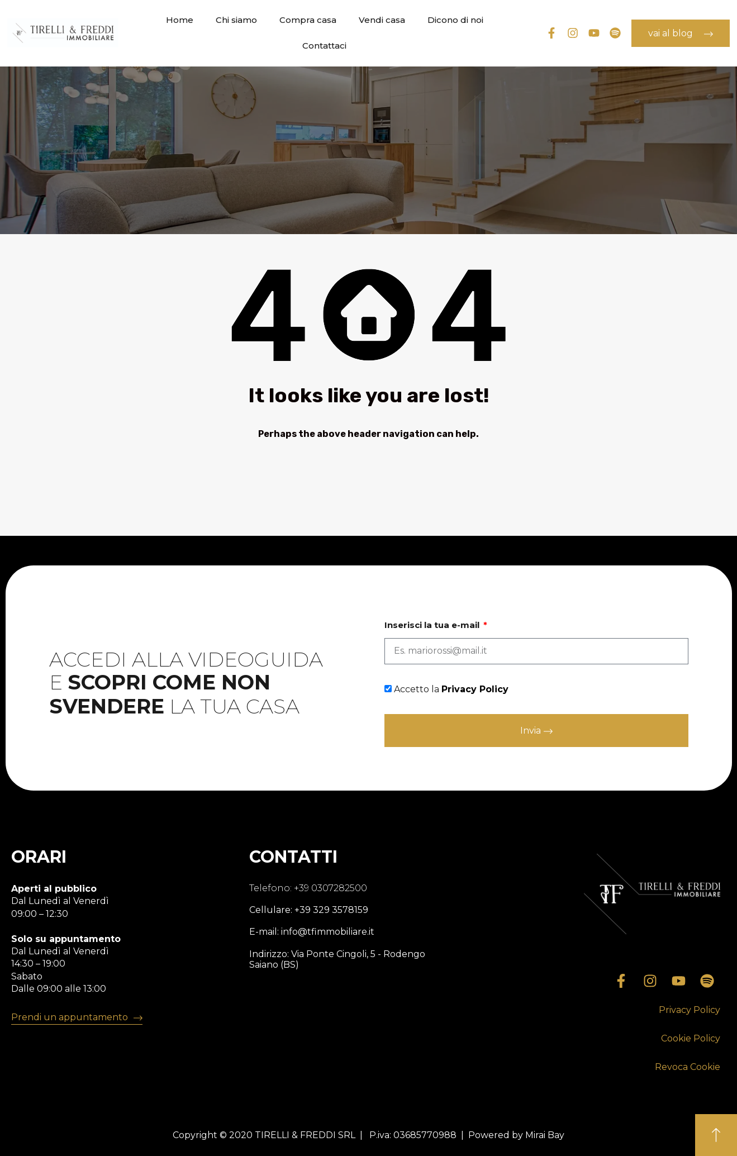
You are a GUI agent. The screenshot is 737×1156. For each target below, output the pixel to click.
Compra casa (307, 20)
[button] (689, 1010)
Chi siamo (236, 20)
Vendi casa (382, 20)
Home (179, 20)
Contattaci (324, 45)
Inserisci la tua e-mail (433, 625)
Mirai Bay (544, 1135)
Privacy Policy (474, 689)
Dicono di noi (455, 20)
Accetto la (451, 689)
